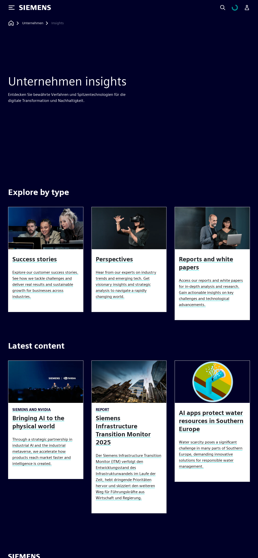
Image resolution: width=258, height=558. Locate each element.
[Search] (229, 8)
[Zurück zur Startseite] (11, 23)
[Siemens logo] (35, 7)
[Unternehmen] (32, 23)
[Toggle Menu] (11, 7)
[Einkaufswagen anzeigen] (238, 8)
